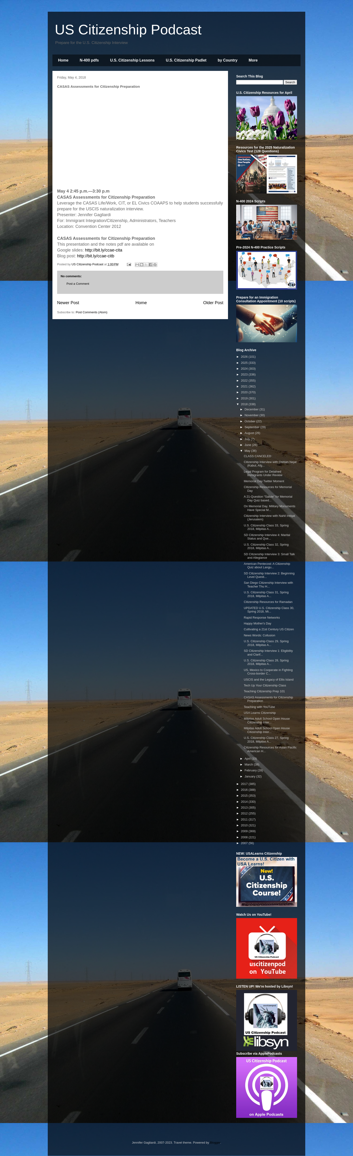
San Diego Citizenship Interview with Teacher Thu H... (268, 584)
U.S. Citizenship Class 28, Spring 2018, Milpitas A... (266, 662)
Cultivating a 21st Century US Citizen (269, 629)
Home (63, 60)
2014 (245, 801)
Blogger (215, 1142)
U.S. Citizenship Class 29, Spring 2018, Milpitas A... (266, 643)
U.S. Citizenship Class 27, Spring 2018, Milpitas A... (266, 739)
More (253, 60)
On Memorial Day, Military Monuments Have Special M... (269, 508)
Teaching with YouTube (259, 707)
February (251, 770)
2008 (245, 837)
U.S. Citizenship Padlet (186, 60)
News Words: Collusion (259, 635)
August (250, 433)
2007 (245, 843)
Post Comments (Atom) (91, 312)
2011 (245, 819)
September (252, 427)
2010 (245, 825)
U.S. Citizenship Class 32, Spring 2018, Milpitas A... (266, 546)
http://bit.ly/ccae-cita (103, 250)
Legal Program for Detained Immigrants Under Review (263, 473)
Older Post (213, 302)
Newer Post (68, 302)
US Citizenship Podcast (128, 29)
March (249, 764)
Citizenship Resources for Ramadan (268, 602)
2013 (245, 807)
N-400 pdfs (89, 60)
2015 (245, 795)
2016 (245, 789)
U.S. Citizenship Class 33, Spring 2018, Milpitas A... (266, 527)
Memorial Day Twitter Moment (264, 481)
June (248, 445)
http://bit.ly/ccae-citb (95, 256)
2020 (245, 392)
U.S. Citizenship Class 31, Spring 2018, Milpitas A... (266, 594)
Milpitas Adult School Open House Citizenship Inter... (267, 720)
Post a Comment (77, 283)
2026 (245, 356)
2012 (245, 813)
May (248, 450)
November (252, 415)
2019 (245, 398)
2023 (245, 374)
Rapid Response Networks (262, 617)
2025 (245, 363)
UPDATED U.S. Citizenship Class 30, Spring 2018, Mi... (269, 609)
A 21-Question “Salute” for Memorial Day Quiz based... (268, 498)
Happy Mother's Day (257, 623)
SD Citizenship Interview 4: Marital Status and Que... (267, 536)
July (248, 439)
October (250, 421)
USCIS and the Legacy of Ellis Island (268, 679)
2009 (245, 831)
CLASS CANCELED (257, 456)
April (248, 758)
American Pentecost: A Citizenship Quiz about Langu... (267, 565)
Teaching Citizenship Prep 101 (264, 691)
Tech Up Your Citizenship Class (265, 685)
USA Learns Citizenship (260, 713)
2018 (245, 404)
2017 (245, 784)
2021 (245, 386)
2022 (245, 380)
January (250, 776)
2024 (245, 368)
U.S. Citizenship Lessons (132, 60)
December (252, 409)
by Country (227, 60)
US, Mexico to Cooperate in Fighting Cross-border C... (268, 671)
